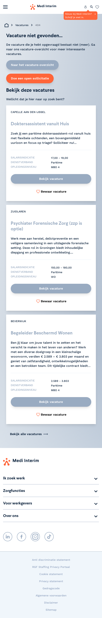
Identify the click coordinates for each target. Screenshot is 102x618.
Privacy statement (51, 581)
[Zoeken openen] (91, 7)
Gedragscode (51, 588)
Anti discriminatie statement (51, 559)
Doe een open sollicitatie (30, 78)
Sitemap (51, 609)
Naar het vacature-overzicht (32, 65)
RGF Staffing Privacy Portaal (51, 566)
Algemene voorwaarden (51, 595)
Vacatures (21, 25)
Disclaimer (51, 602)
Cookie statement (51, 574)
